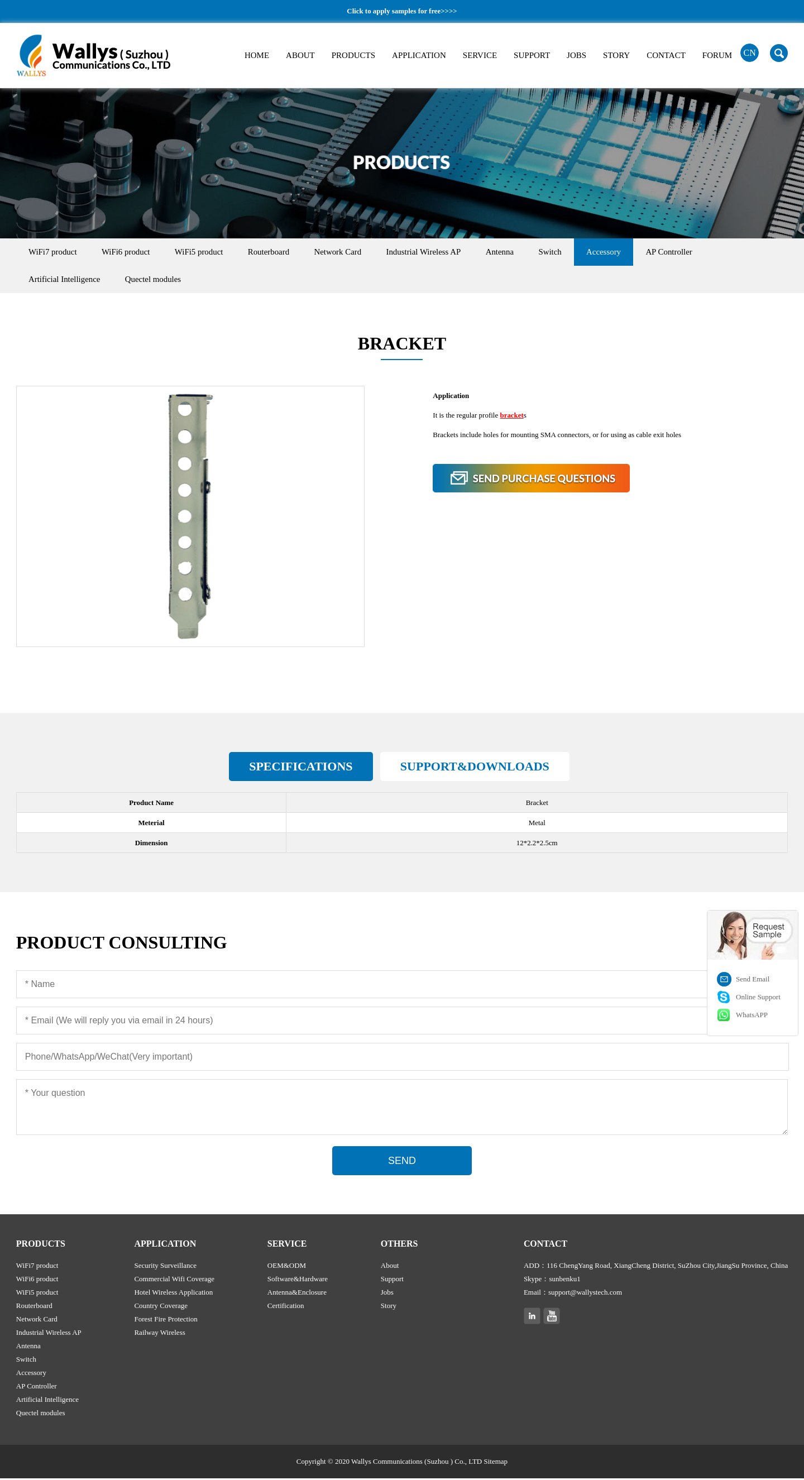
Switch (576, 252)
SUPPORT (532, 55)
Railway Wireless (159, 1334)
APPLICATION (419, 55)
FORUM (717, 55)
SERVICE (480, 55)
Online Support (758, 997)
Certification (285, 1307)
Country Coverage (161, 1307)
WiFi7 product (54, 252)
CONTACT (666, 55)
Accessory (633, 252)
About (390, 1267)
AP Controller (702, 252)
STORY (616, 55)
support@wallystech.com (585, 1294)
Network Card (353, 252)
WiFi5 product (207, 252)
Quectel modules (158, 280)
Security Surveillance (165, 1267)
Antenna (523, 252)
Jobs (387, 1294)
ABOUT (300, 55)
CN (750, 53)
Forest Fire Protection (165, 1320)
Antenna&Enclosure (297, 1294)
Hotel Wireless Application (173, 1294)
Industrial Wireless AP (443, 252)
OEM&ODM (286, 1267)
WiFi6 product (131, 252)
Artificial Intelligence (66, 280)
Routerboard (281, 252)
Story (388, 1307)
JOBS (576, 55)
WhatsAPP (752, 1014)
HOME (257, 55)
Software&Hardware (297, 1280)
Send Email (752, 979)
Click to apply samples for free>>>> (401, 11)
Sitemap (496, 1463)
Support (392, 1280)
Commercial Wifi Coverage (174, 1280)
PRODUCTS (353, 55)
